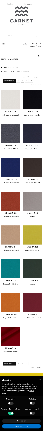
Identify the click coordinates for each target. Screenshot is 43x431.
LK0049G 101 (10, 112)
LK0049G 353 (11, 213)
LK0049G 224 (11, 179)
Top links (10, 4)
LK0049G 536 (32, 247)
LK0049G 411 (32, 213)
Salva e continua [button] (21, 426)
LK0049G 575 (32, 281)
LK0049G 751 (10, 348)
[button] (40, 380)
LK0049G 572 (11, 281)
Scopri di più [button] (21, 421)
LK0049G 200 (32, 146)
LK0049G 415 (10, 247)
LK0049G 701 (32, 315)
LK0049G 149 (10, 146)
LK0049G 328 (32, 179)
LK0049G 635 (11, 315)
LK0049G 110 (32, 112)
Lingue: (27, 4)
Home (4, 67)
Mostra (24, 77)
